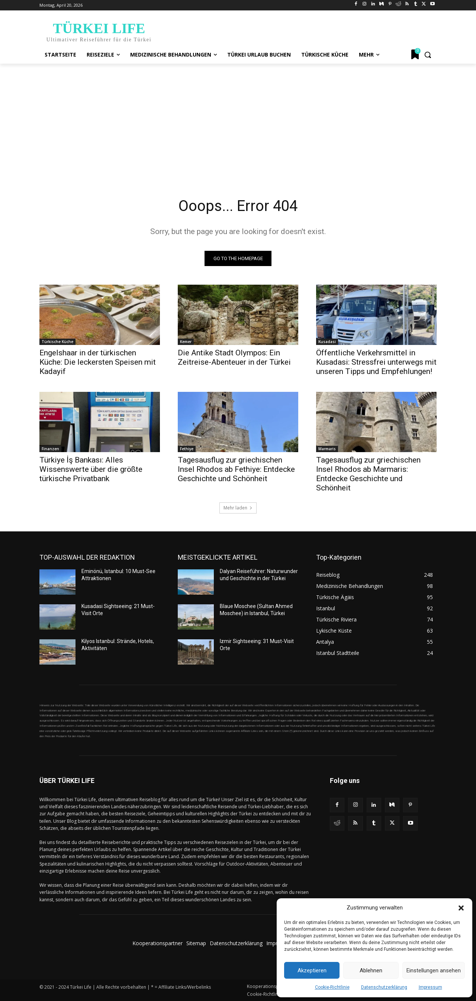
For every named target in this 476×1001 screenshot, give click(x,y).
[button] (461, 908)
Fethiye (186, 448)
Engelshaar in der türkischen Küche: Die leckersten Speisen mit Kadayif (97, 362)
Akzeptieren (312, 970)
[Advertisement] (238, 119)
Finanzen (50, 448)
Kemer (186, 341)
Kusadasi (327, 341)
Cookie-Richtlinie (332, 987)
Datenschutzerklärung (384, 987)
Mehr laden (238, 508)
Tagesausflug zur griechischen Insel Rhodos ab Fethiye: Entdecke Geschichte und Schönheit (236, 469)
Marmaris (327, 448)
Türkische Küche (57, 341)
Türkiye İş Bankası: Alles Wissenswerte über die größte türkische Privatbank (90, 469)
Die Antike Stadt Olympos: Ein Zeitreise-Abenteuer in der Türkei (234, 357)
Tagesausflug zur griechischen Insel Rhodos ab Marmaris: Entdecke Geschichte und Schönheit (368, 473)
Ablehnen (371, 970)
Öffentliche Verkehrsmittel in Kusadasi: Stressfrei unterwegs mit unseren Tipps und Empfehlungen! (376, 362)
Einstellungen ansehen (433, 970)
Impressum (430, 987)
